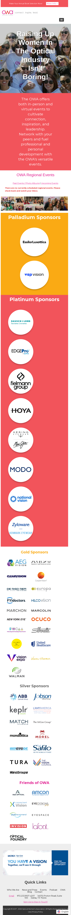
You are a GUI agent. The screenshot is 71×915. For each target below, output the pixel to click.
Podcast (53, 890)
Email (11, 896)
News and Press (29, 890)
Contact (38, 892)
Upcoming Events (49, 183)
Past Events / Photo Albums (26, 183)
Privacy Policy (37, 912)
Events (43, 890)
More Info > (52, 4)
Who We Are (13, 890)
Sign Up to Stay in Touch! (35, 902)
